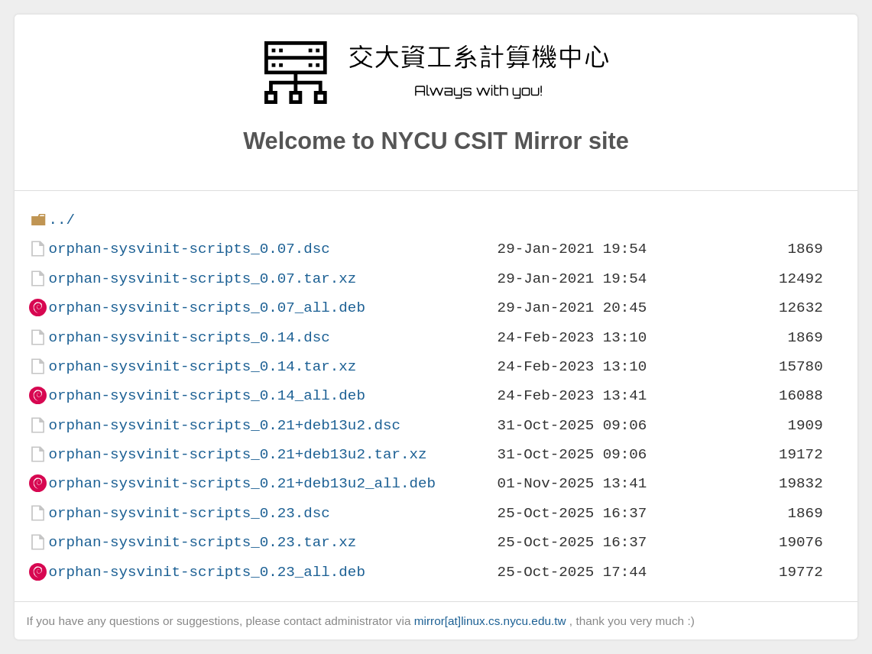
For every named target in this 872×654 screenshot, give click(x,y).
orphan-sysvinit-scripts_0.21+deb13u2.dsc (224, 425)
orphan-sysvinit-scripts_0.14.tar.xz (202, 366)
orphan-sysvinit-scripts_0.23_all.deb (206, 572)
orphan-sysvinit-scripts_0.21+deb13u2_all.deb (242, 483)
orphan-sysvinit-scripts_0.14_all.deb (206, 395)
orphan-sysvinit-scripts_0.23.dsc (188, 513)
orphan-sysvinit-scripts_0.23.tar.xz (202, 542)
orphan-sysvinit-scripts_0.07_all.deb (206, 307)
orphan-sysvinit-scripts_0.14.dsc (188, 337)
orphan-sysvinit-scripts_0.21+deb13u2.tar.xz (237, 454)
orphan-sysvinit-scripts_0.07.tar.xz (202, 278)
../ (61, 219)
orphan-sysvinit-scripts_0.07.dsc (188, 248)
